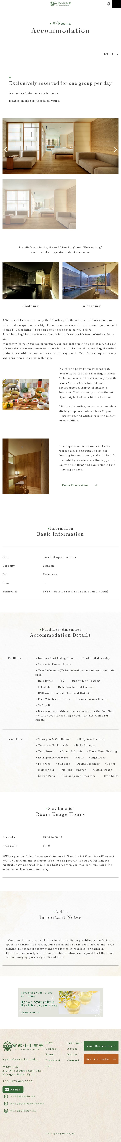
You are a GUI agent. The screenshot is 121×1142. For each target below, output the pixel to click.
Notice (72, 1054)
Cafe (48, 1066)
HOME (50, 1043)
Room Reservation (75, 485)
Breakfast (52, 1060)
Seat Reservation (98, 1059)
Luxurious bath (78, 1043)
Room (49, 1054)
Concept (51, 1048)
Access (72, 1048)
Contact (73, 1060)
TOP (106, 54)
